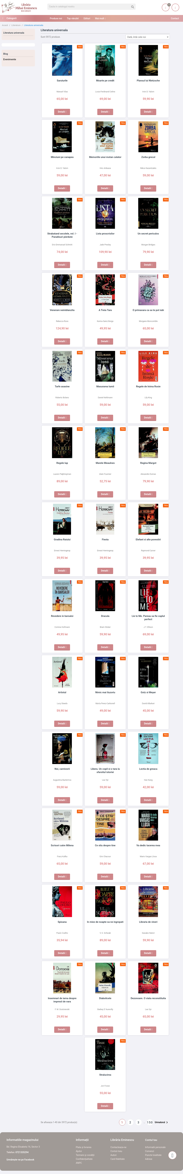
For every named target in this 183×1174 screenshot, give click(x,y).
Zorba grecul (148, 157)
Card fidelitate (118, 1159)
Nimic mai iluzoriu (105, 692)
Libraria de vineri (148, 921)
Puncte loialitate (153, 1155)
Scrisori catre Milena (62, 845)
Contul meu (116, 1151)
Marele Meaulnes (105, 463)
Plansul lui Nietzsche (148, 80)
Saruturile (62, 80)
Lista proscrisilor (105, 233)
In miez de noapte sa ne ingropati (105, 921)
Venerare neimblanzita (62, 310)
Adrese (148, 1159)
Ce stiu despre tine (105, 845)
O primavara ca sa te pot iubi (148, 310)
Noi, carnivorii (62, 768)
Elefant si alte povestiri (148, 539)
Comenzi (149, 1151)
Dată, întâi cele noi (148, 37)
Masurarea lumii (105, 386)
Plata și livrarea (83, 1147)
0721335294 (22, 1152)
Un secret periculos (148, 233)
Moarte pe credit (105, 80)
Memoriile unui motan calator (105, 157)
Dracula (105, 616)
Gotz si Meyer (148, 692)
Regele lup (62, 463)
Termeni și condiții (85, 1155)
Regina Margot (148, 463)
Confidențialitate (84, 1159)
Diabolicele (105, 998)
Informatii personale (155, 1147)
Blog (5, 54)
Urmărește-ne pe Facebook (20, 1159)
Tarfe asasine (62, 386)
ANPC (79, 1163)
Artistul (62, 692)
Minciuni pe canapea (62, 157)
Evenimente (9, 59)
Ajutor (79, 1151)
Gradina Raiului (62, 539)
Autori (114, 1155)
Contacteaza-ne (119, 1147)
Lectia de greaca (148, 768)
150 (150, 1122)
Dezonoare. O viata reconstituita (148, 998)
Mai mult (99, 18)
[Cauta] (91, 7)
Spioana (62, 921)
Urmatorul (162, 1122)
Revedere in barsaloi (62, 616)
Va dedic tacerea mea (148, 845)
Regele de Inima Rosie (148, 386)
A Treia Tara (105, 310)
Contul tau (151, 1140)
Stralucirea (105, 1074)
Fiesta (105, 539)
